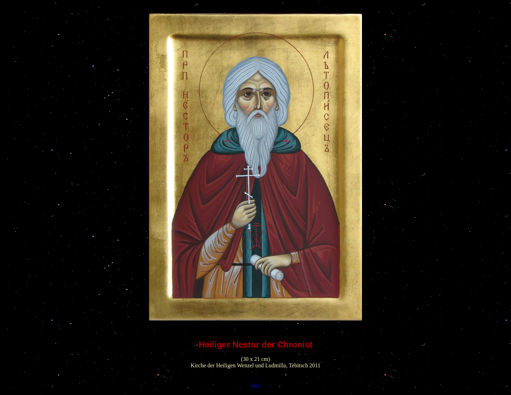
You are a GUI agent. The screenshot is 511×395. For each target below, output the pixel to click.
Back (255, 385)
